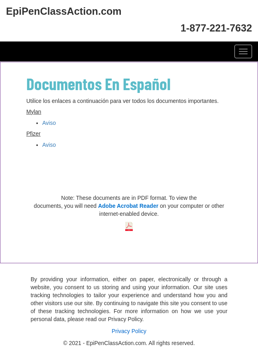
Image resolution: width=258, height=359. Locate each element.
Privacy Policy (129, 331)
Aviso (49, 123)
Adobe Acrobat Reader (128, 206)
